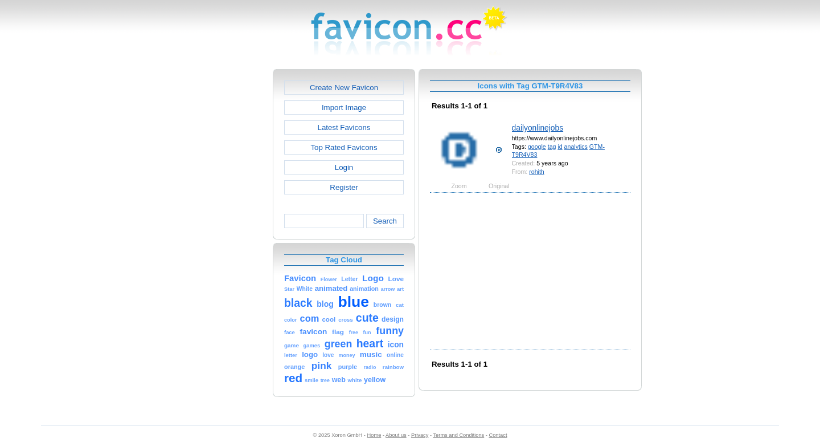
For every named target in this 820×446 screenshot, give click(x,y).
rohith (536, 171)
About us (396, 435)
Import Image (344, 107)
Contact (498, 435)
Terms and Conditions (458, 435)
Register (344, 187)
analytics (576, 146)
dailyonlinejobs (538, 127)
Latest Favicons (344, 127)
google (537, 146)
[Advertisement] (223, 240)
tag (552, 146)
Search (385, 221)
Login (344, 167)
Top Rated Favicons (343, 147)
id (559, 146)
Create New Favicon (344, 87)
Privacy (419, 435)
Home (374, 435)
